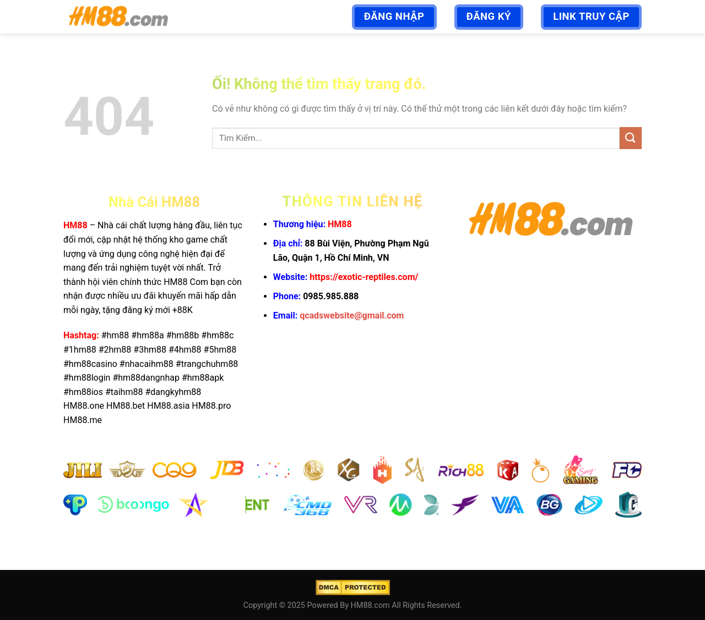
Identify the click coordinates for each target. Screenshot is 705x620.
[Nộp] (631, 138)
